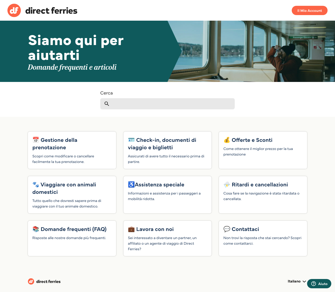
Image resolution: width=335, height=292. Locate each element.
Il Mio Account (309, 10)
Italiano (297, 281)
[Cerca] (167, 103)
